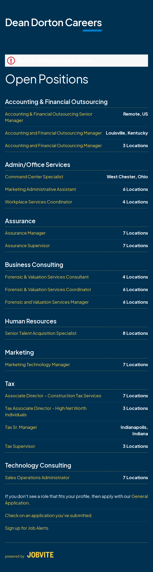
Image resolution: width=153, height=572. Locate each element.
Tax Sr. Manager (21, 427)
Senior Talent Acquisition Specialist (40, 333)
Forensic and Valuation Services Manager (47, 302)
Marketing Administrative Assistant (40, 189)
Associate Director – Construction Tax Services (53, 395)
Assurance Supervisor (27, 245)
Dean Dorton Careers (53, 22)
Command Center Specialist (34, 176)
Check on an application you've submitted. (48, 515)
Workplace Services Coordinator (38, 201)
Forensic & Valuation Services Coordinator (48, 289)
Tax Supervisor (20, 446)
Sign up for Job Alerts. (27, 528)
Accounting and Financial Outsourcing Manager (53, 133)
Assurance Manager (25, 233)
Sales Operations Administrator (37, 477)
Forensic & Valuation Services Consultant (47, 277)
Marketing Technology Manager (37, 364)
